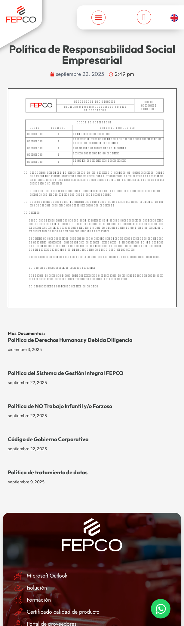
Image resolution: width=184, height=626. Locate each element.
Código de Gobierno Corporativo (48, 439)
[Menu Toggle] (98, 18)
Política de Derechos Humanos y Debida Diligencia (70, 339)
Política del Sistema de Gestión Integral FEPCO (66, 373)
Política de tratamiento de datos (47, 472)
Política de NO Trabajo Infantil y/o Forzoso (60, 406)
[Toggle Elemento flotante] (160, 608)
